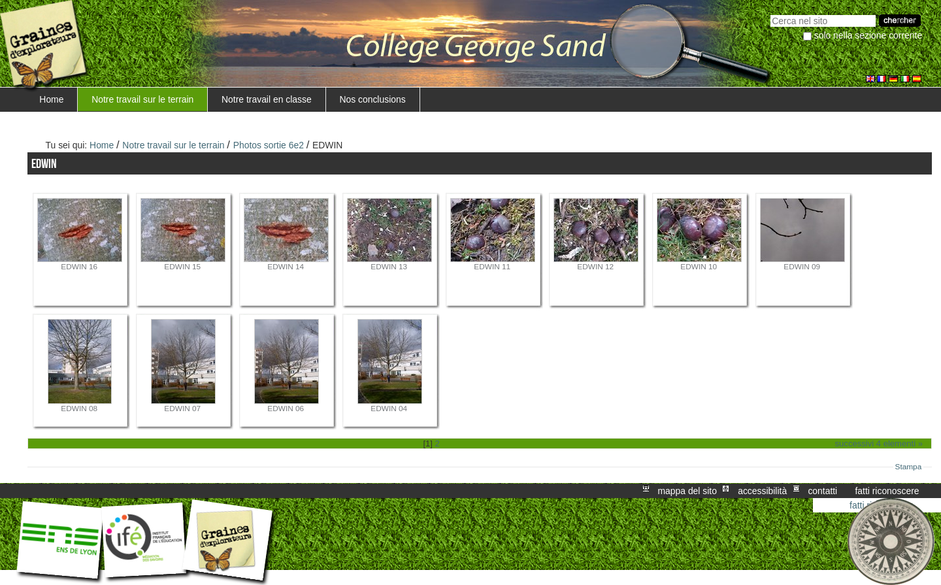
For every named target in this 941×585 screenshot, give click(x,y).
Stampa (908, 466)
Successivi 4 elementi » (879, 443)
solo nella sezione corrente (868, 35)
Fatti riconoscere (887, 491)
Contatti (822, 491)
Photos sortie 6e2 (268, 145)
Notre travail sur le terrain (142, 99)
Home (51, 99)
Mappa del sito (687, 491)
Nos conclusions (372, 99)
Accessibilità (762, 491)
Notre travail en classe (267, 99)
